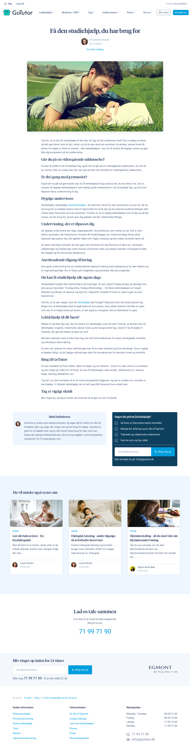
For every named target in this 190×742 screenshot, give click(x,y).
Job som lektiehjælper (82, 723)
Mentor (17, 733)
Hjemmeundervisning (24, 738)
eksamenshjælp (77, 205)
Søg (8, 3)
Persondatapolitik (79, 738)
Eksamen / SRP (70, 12)
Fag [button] (90, 12)
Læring (15, 531)
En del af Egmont (79, 713)
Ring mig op (163, 451)
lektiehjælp (84, 302)
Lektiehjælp (45, 12)
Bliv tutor (164, 12)
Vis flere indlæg (95, 49)
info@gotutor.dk (145, 459)
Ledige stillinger (78, 718)
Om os (146, 12)
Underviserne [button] (110, 12)
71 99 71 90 (95, 631)
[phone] (133, 451)
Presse (73, 728)
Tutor (16, 728)
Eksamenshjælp (21, 713)
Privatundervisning (23, 718)
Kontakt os (181, 12)
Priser (130, 12)
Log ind (20, 3)
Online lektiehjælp (22, 723)
